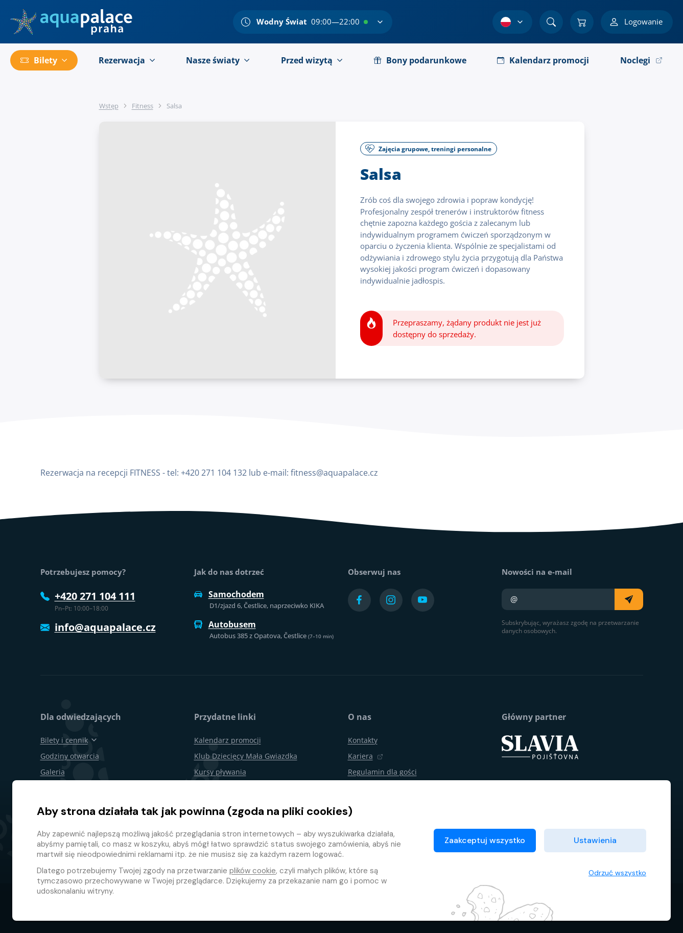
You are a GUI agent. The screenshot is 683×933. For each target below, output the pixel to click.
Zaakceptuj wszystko (484, 840)
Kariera (365, 756)
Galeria (52, 772)
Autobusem (225, 624)
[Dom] (71, 22)
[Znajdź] (551, 22)
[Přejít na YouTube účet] (422, 600)
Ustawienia (595, 840)
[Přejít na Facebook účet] (359, 600)
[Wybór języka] (512, 22)
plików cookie (252, 871)
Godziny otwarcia (69, 756)
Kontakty (363, 740)
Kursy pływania (220, 772)
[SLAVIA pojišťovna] (540, 746)
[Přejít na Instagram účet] (391, 600)
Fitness (142, 106)
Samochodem (229, 594)
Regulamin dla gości (382, 772)
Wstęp (109, 106)
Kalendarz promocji (227, 740)
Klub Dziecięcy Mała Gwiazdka (245, 756)
